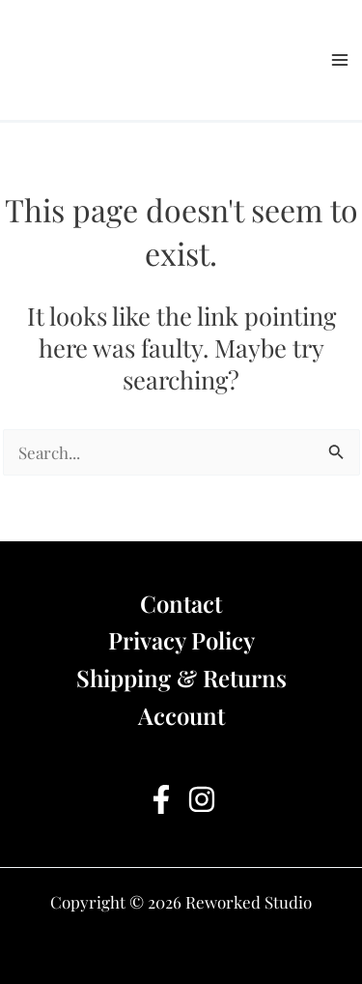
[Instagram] (201, 799)
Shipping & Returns (181, 677)
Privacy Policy (181, 639)
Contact (181, 603)
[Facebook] (161, 799)
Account (181, 715)
